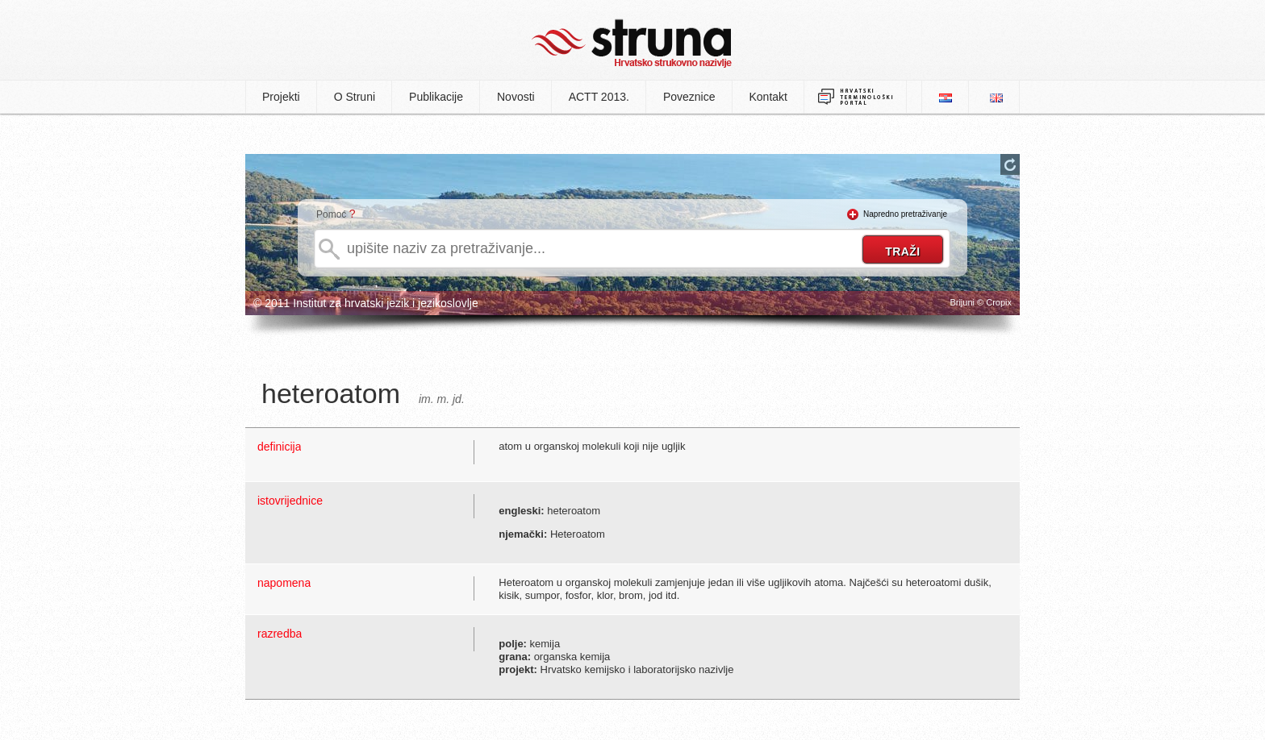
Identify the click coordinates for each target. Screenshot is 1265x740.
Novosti (516, 96)
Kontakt (768, 96)
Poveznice (689, 96)
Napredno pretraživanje (905, 214)
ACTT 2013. (599, 96)
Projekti (281, 96)
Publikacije (436, 96)
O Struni (354, 96)
